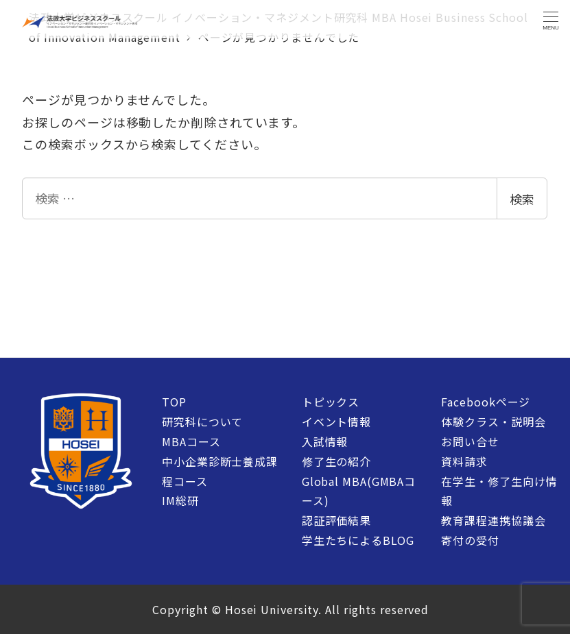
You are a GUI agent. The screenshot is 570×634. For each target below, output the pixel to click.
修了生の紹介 (336, 461)
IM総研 (180, 500)
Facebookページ (485, 401)
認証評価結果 (336, 520)
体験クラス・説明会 (493, 421)
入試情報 (325, 441)
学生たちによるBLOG (358, 540)
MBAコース (191, 441)
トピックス (331, 401)
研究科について (202, 421)
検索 (522, 199)
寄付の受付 (470, 540)
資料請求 (464, 461)
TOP (174, 401)
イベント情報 (336, 421)
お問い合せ (470, 441)
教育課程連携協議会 (493, 520)
